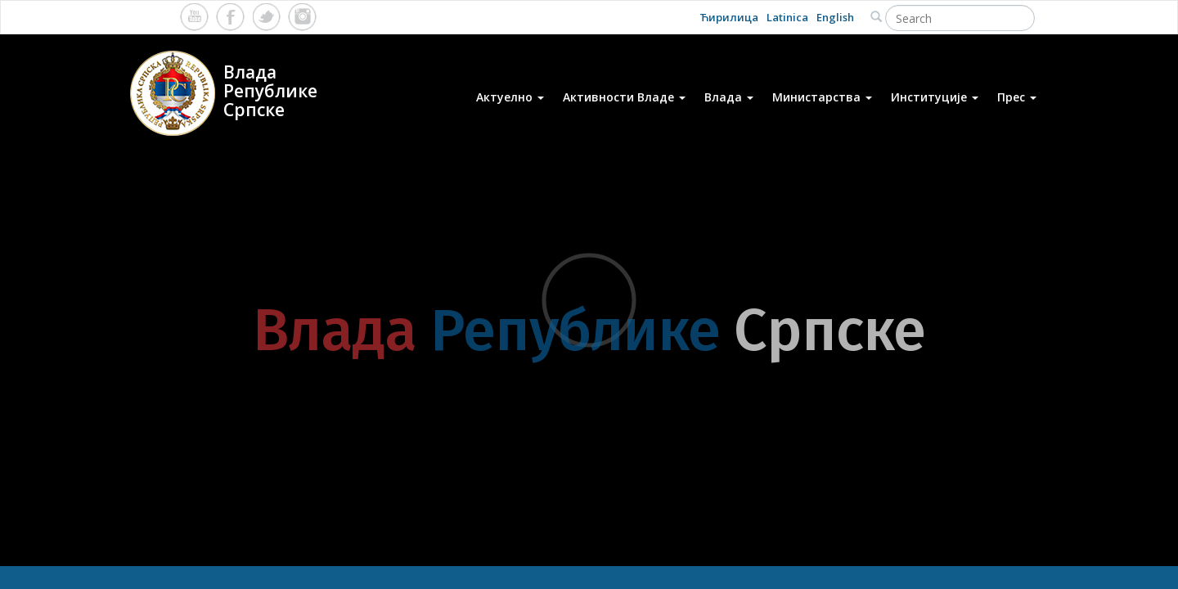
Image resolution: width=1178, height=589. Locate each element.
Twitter (266, 16)
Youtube (194, 16)
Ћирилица (728, 17)
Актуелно (510, 97)
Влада (728, 97)
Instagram (302, 16)
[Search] (960, 18)
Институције (934, 97)
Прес (1016, 97)
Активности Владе (624, 97)
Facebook (230, 16)
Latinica (787, 17)
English (835, 17)
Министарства (822, 97)
